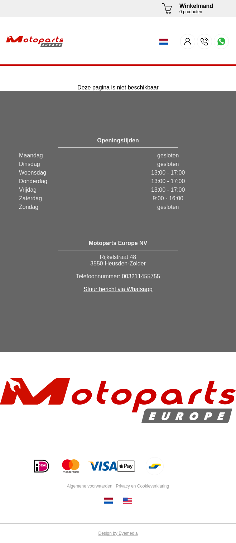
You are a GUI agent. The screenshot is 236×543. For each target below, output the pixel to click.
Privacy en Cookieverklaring (142, 486)
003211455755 (141, 276)
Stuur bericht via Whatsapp (117, 289)
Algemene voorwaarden (89, 486)
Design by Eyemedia (118, 533)
